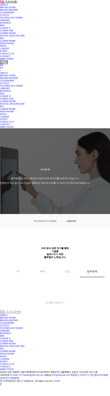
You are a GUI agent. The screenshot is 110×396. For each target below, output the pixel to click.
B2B (2, 25)
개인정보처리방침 (99, 375)
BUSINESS (5, 23)
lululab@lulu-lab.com (33, 375)
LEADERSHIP (7, 12)
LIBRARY (5, 20)
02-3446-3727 (16, 375)
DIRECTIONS (7, 59)
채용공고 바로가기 (79, 375)
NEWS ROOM (7, 43)
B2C (2, 38)
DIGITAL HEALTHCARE (12, 35)
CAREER (4, 48)
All (17, 271)
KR (3, 62)
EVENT (3, 51)
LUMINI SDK (6, 30)
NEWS (3, 46)
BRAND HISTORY (9, 10)
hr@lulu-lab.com (62, 375)
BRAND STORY (8, 7)
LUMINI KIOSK (8, 33)
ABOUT (4, 5)
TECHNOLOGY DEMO (11, 17)
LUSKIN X (5, 28)
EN (1, 68)
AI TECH (4, 15)
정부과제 (88, 269)
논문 (67, 271)
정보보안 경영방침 (9, 378)
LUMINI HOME (8, 41)
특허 (42, 271)
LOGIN (56, 381)
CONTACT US (7, 53)
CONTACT (5, 56)
